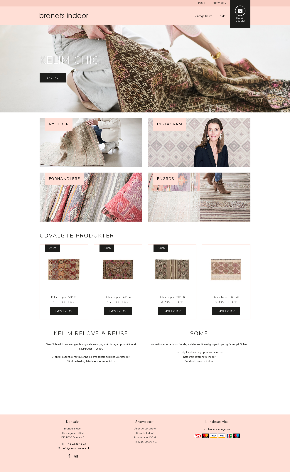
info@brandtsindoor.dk (76, 448)
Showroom (219, 3)
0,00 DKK (240, 20)
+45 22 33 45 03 (76, 444)
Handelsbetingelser (218, 429)
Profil (201, 3)
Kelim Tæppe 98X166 (172, 297)
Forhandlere (64, 178)
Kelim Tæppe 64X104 (118, 297)
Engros (165, 178)
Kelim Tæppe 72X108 (63, 297)
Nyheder (59, 124)
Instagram (169, 124)
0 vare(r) (240, 18)
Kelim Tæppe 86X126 (226, 297)
